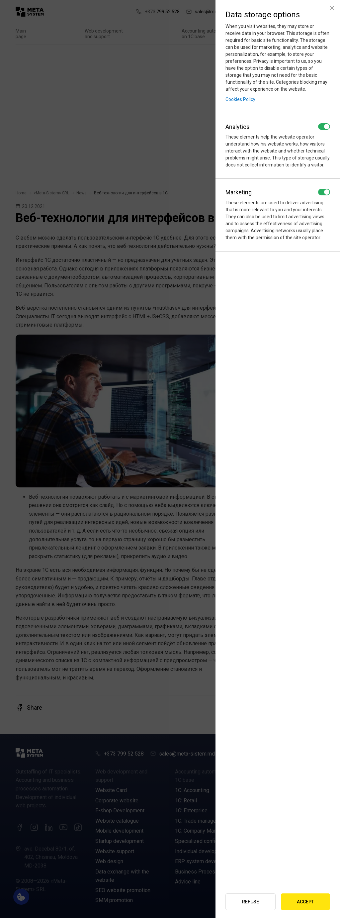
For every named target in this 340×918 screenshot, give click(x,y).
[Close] (332, 8)
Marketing (238, 192)
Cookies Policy (240, 99)
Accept (305, 901)
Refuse (250, 901)
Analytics (237, 126)
